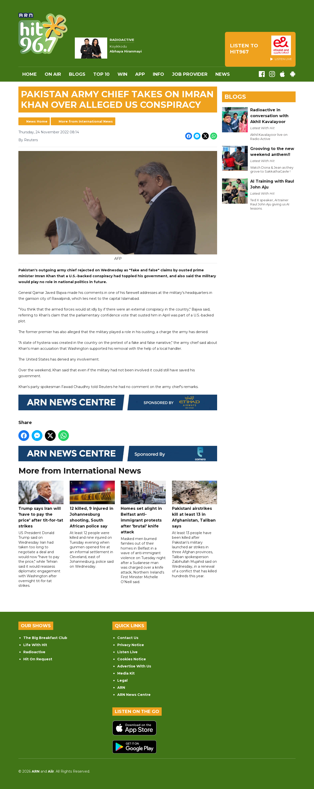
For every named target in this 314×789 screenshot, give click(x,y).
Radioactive (34, 652)
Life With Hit (35, 645)
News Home (36, 121)
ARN (121, 687)
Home (29, 74)
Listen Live (127, 652)
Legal (122, 680)
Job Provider (190, 74)
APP (140, 74)
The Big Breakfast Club (45, 638)
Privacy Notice (130, 645)
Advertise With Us (134, 666)
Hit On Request (37, 659)
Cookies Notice (131, 659)
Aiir (51, 771)
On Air (53, 74)
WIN (122, 74)
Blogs (77, 74)
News (222, 74)
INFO (158, 74)
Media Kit (126, 673)
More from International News (86, 121)
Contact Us (127, 638)
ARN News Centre (134, 694)
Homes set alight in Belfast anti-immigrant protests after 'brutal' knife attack (143, 507)
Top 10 (101, 74)
